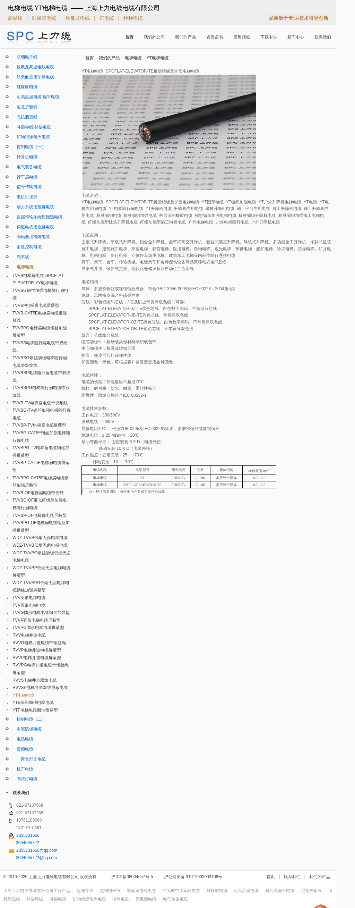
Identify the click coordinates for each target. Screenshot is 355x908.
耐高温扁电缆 (247, 890)
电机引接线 (24, 196)
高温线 (16, 18)
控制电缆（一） (29, 146)
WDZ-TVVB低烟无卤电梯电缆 (40, 537)
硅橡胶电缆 (45, 18)
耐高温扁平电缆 (280, 890)
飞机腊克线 (24, 117)
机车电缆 (22, 769)
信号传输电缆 (27, 186)
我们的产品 (185, 37)
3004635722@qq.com (36, 857)
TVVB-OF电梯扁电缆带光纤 (38, 492)
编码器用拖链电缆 (31, 236)
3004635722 (27, 842)
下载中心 (268, 37)
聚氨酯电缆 (146, 899)
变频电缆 (22, 749)
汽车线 (20, 256)
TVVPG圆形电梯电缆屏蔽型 (38, 627)
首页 (129, 37)
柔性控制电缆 (27, 246)
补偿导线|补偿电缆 (31, 127)
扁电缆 (107, 18)
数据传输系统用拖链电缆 (37, 217)
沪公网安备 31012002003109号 (193, 876)
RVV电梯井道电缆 (29, 635)
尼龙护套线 (24, 106)
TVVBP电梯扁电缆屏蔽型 (35, 305)
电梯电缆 (22, 266)
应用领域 (241, 37)
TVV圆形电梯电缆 (28, 597)
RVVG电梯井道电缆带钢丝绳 (39, 642)
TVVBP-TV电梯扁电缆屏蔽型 (39, 425)
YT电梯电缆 (23, 695)
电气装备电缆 (27, 167)
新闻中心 (295, 37)
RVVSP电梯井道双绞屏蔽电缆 (40, 687)
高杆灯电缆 (24, 778)
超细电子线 (24, 56)
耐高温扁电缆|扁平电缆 (35, 96)
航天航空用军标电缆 (182, 890)
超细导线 (85, 890)
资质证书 (214, 37)
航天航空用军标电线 (33, 77)
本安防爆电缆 (27, 728)
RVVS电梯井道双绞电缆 (34, 680)
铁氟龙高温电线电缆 (33, 67)
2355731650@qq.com (36, 850)
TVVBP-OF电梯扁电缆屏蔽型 (39, 515)
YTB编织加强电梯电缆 (33, 702)
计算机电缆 (24, 156)
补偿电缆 (58, 899)
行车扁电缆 (24, 177)
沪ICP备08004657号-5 (132, 876)
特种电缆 (133, 18)
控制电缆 (121, 899)
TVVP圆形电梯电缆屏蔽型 (36, 620)
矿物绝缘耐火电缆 (31, 136)
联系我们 (322, 37)
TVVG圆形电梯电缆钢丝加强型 (41, 612)
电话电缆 (22, 739)
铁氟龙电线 (78, 18)
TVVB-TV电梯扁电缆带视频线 (40, 403)
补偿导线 (35, 899)
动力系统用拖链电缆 (33, 206)
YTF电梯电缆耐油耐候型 (35, 710)
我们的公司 (154, 37)
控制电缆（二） (29, 719)
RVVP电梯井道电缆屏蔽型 (36, 650)
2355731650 (28, 835)
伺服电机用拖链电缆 (33, 227)
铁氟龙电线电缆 (142, 890)
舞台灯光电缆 (29, 759)
